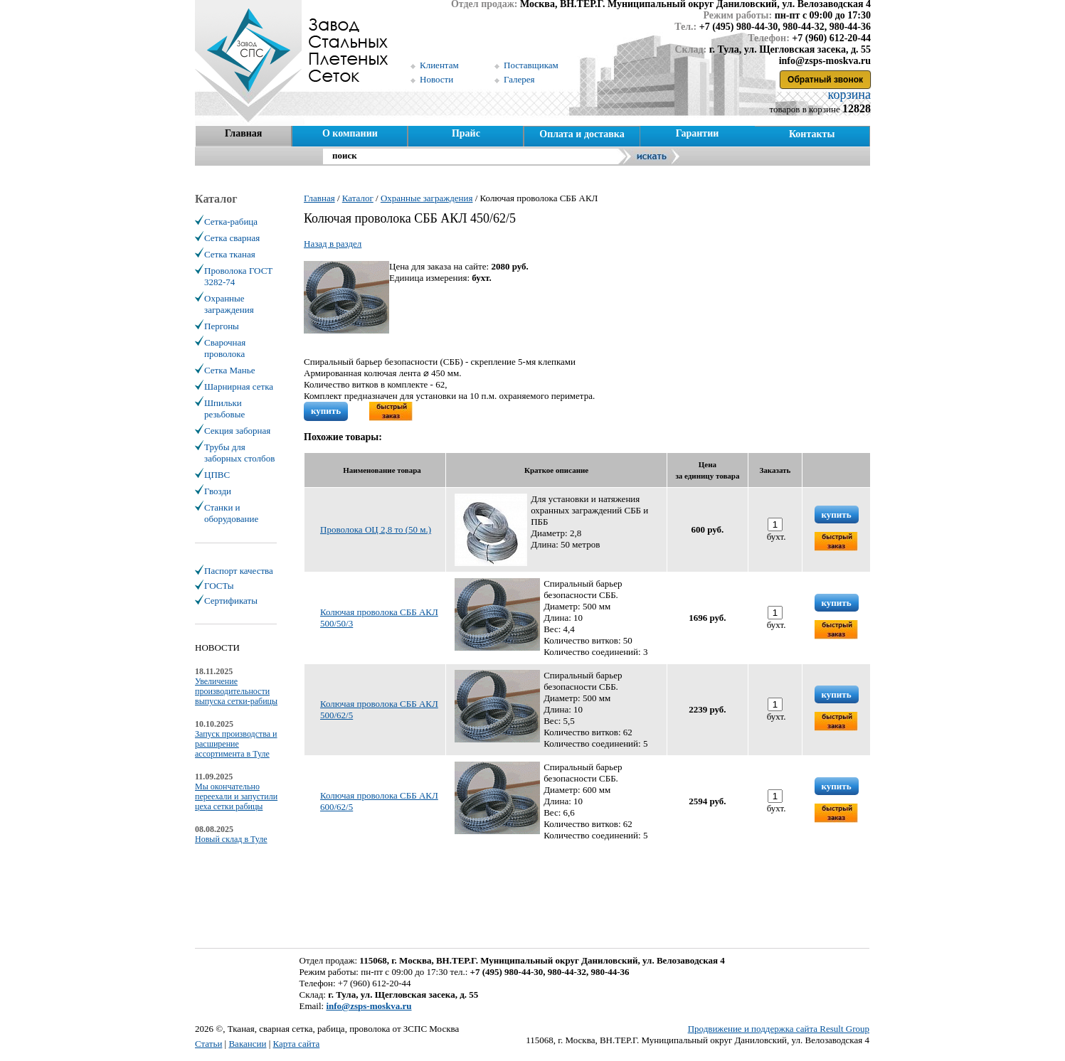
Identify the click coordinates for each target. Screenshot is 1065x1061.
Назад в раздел (332, 243)
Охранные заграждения (229, 304)
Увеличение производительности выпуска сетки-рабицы (236, 691)
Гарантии (697, 133)
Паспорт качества (238, 570)
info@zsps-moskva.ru (368, 1006)
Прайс (466, 133)
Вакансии (247, 1043)
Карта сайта (296, 1043)
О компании (350, 133)
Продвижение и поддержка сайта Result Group (778, 1028)
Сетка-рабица (231, 221)
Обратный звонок (825, 80)
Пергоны (221, 326)
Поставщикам (531, 65)
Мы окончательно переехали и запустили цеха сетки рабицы (236, 796)
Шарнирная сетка (238, 386)
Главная (243, 133)
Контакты (811, 134)
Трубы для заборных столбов (239, 453)
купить (326, 410)
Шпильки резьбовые (224, 409)
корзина (848, 94)
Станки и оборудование (231, 513)
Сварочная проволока (224, 348)
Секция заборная (237, 430)
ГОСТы (218, 585)
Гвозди (217, 491)
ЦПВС (217, 474)
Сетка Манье (229, 370)
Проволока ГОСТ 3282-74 (238, 276)
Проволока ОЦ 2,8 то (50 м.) (375, 529)
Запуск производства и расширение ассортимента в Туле (236, 744)
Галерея (519, 79)
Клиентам (439, 65)
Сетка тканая (229, 254)
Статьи (208, 1043)
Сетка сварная (232, 238)
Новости (436, 79)
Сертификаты (231, 600)
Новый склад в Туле (231, 839)
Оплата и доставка (581, 134)
